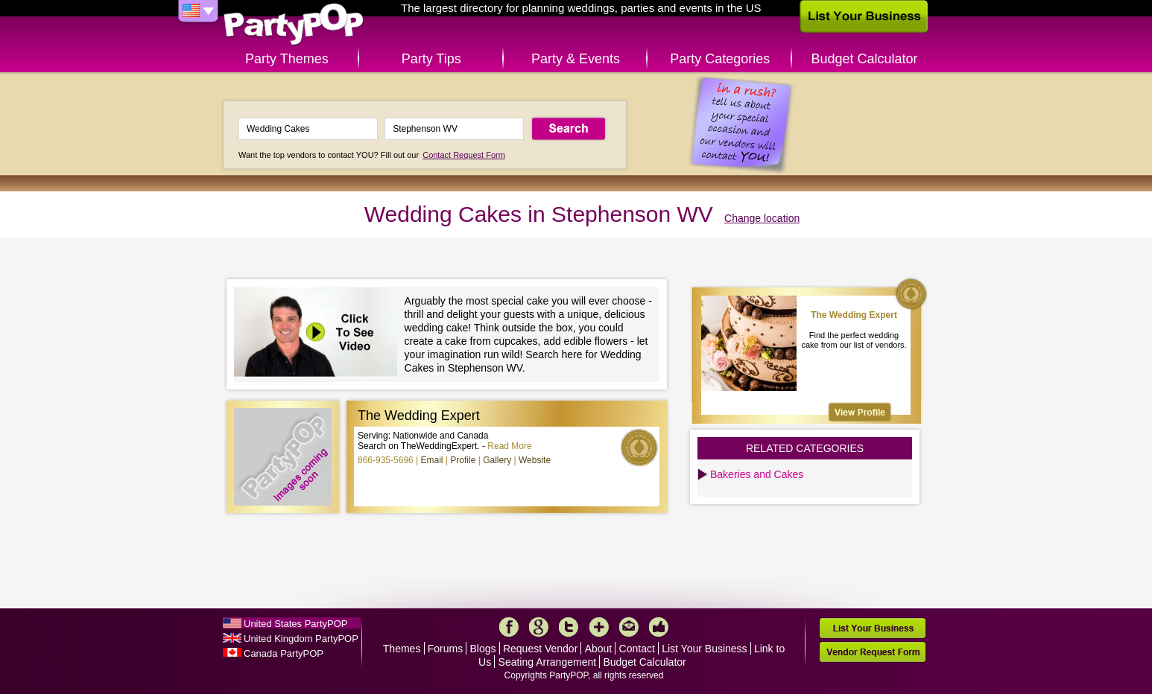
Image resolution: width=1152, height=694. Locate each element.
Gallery (497, 460)
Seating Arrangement (548, 662)
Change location (762, 218)
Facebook (509, 627)
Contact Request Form (463, 154)
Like (658, 627)
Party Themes (287, 58)
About (599, 649)
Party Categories (720, 58)
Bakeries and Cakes (756, 474)
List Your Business (704, 649)
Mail (629, 627)
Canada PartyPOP (283, 653)
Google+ (538, 627)
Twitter (568, 627)
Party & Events (575, 58)
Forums (445, 649)
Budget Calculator (864, 58)
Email (432, 460)
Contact (637, 649)
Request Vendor (540, 649)
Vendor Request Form (872, 652)
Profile (462, 460)
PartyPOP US (293, 25)
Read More (509, 446)
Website (535, 460)
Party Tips (431, 58)
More (599, 627)
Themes (402, 649)
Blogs (483, 649)
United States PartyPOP (295, 623)
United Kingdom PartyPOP (301, 638)
